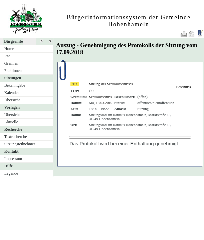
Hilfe (8, 166)
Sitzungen (12, 78)
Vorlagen (12, 107)
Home (9, 48)
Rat (7, 56)
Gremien (11, 63)
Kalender (11, 92)
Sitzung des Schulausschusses (111, 84)
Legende (11, 173)
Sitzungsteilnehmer (19, 144)
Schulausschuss (100, 97)
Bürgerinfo (13, 41)
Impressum (13, 158)
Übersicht (12, 100)
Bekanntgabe (14, 85)
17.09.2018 (69, 52)
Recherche (13, 129)
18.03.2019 (104, 103)
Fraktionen (13, 70)
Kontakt (11, 151)
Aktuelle (11, 122)
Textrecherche (15, 136)
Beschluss (183, 87)
